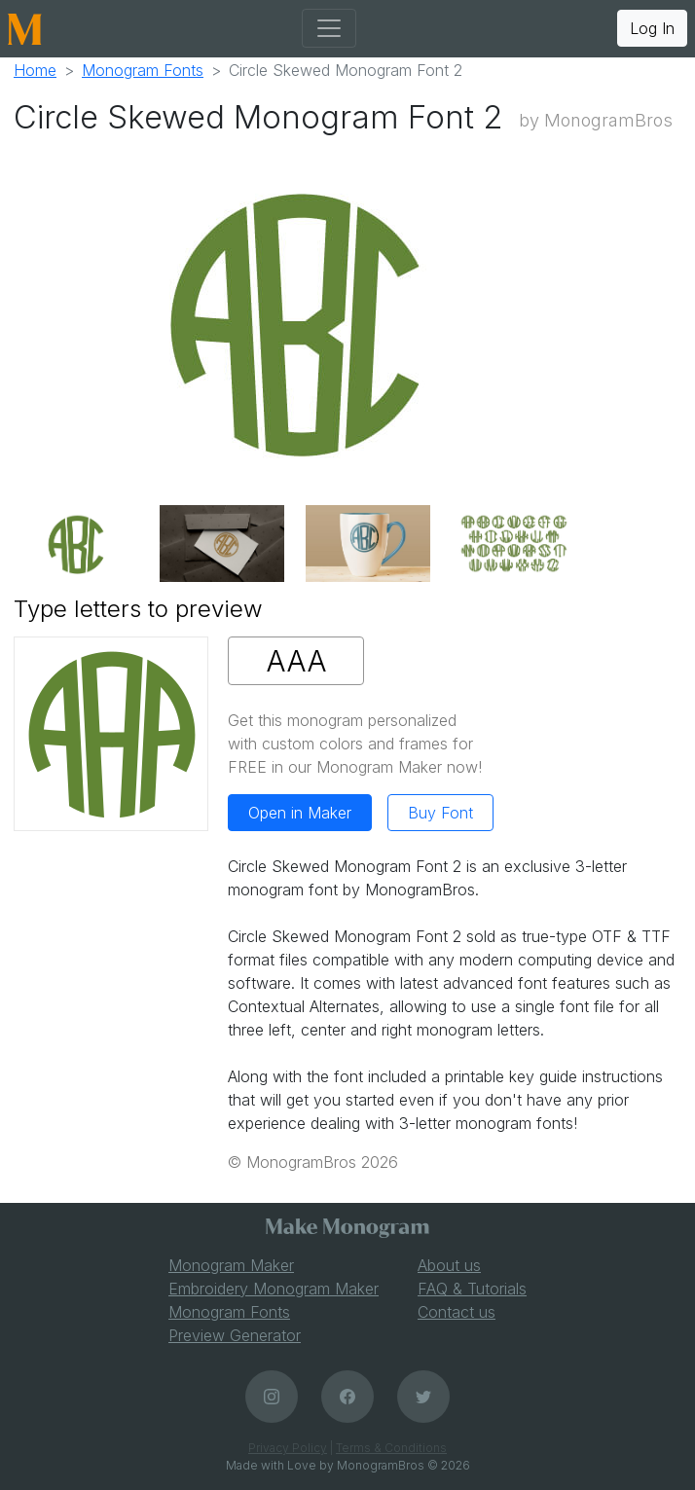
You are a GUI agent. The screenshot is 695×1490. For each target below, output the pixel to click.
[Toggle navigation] (329, 28)
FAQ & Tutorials (472, 1288)
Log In (652, 28)
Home (35, 70)
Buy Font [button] (440, 812)
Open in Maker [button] (299, 812)
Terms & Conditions (391, 1447)
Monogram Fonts (142, 70)
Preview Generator (234, 1335)
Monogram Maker (231, 1265)
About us (449, 1265)
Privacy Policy (287, 1447)
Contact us (456, 1312)
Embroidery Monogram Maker (273, 1288)
